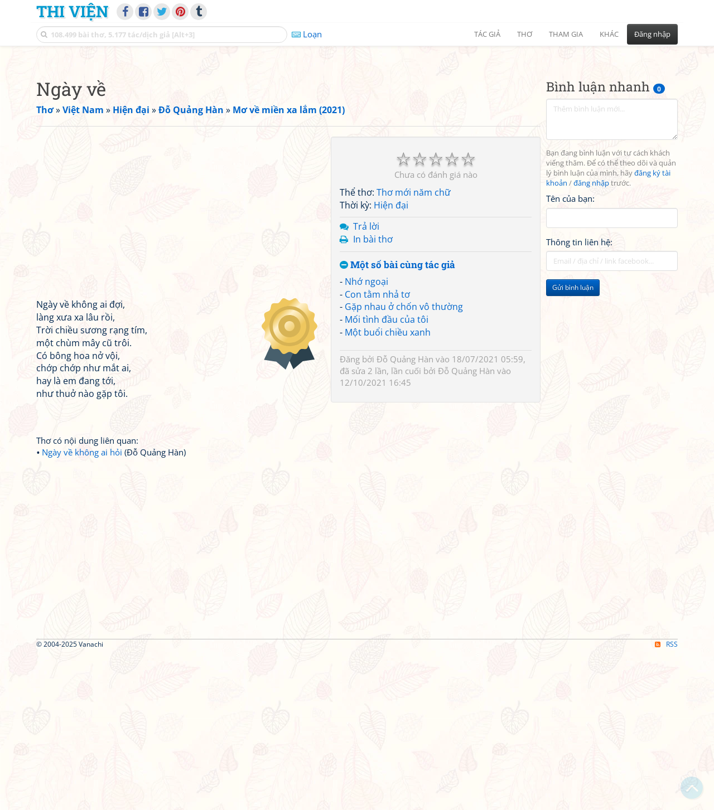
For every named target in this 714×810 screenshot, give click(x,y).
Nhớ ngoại (366, 437)
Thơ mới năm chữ (414, 348)
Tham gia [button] (566, 34)
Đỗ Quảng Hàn (405, 515)
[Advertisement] (357, 131)
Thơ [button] (524, 34)
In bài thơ (373, 395)
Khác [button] (609, 34)
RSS (666, 800)
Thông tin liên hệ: (579, 398)
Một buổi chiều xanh (388, 488)
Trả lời (366, 382)
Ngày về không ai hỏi (82, 608)
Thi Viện (72, 11)
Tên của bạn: (570, 354)
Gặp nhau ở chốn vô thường (404, 463)
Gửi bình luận (573, 443)
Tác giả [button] (487, 34)
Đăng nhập (652, 34)
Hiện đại (391, 361)
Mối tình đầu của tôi (386, 475)
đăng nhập (591, 339)
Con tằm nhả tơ (377, 450)
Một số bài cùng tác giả (397, 421)
